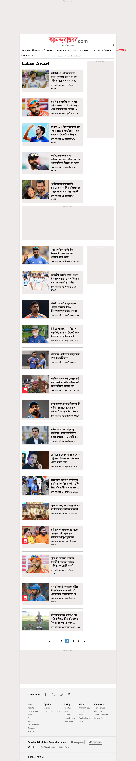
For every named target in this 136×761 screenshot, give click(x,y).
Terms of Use (99, 708)
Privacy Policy (99, 718)
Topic (67, 56)
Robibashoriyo (84, 718)
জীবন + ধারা (26, 55)
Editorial (47, 708)
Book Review (69, 718)
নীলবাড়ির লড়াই (38, 50)
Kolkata (31, 708)
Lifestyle (67, 708)
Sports (30, 721)
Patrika (82, 721)
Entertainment (34, 724)
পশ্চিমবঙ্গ (60, 50)
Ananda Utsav (84, 708)
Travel (66, 711)
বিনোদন (107, 50)
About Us (98, 711)
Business (31, 728)
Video (81, 714)
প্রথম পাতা (26, 50)
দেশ (69, 50)
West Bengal (33, 711)
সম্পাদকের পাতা (86, 50)
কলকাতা (50, 50)
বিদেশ (75, 50)
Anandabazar (57, 56)
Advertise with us (101, 714)
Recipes (67, 714)
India (30, 714)
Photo (81, 711)
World (30, 718)
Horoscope (68, 721)
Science (31, 731)
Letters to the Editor (52, 711)
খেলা (99, 50)
